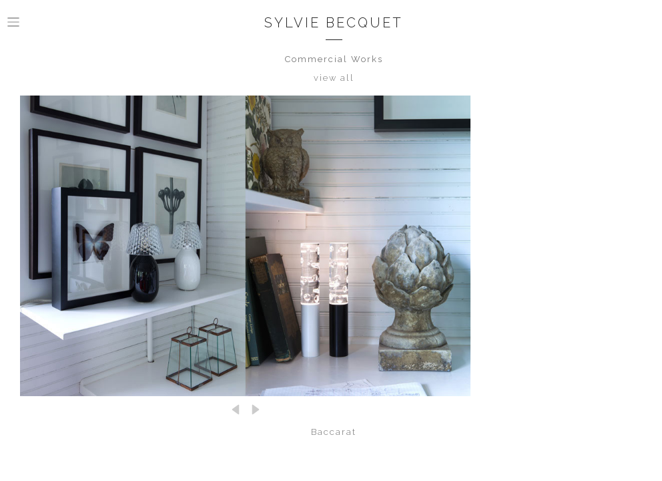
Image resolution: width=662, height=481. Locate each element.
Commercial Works (334, 59)
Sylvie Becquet (333, 23)
